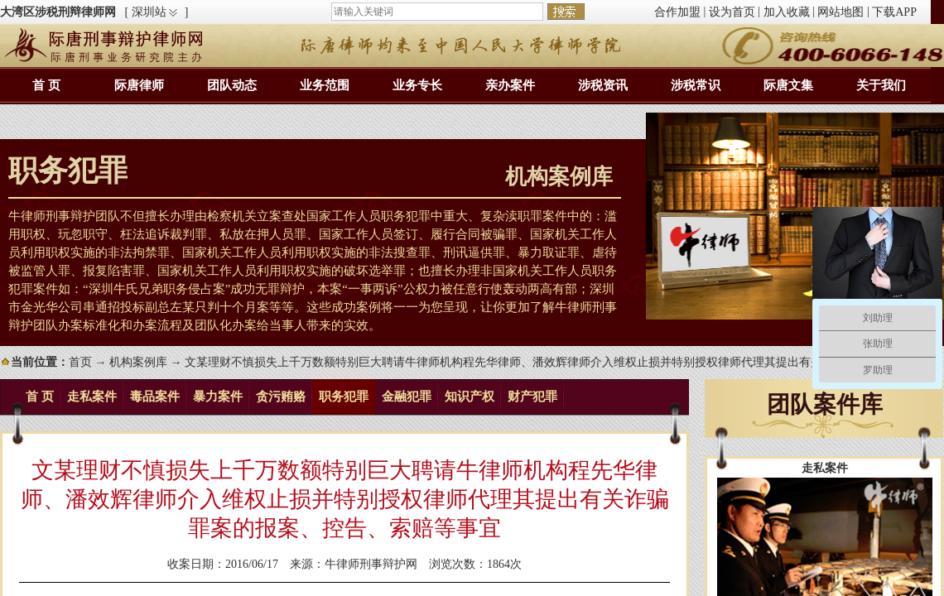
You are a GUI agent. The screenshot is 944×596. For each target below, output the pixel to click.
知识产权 (469, 396)
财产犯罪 (532, 396)
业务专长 (417, 85)
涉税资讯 (603, 85)
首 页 (46, 85)
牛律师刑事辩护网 (371, 564)
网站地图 (840, 12)
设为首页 (732, 12)
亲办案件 (510, 85)
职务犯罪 (343, 396)
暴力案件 (218, 396)
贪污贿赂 (281, 396)
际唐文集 (788, 85)
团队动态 (232, 85)
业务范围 (324, 85)
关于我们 (881, 85)
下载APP (894, 12)
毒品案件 (155, 396)
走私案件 (92, 396)
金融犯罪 (406, 396)
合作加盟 (677, 12)
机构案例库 (138, 362)
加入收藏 (786, 12)
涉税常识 (695, 85)
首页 (80, 362)
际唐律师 (139, 85)
